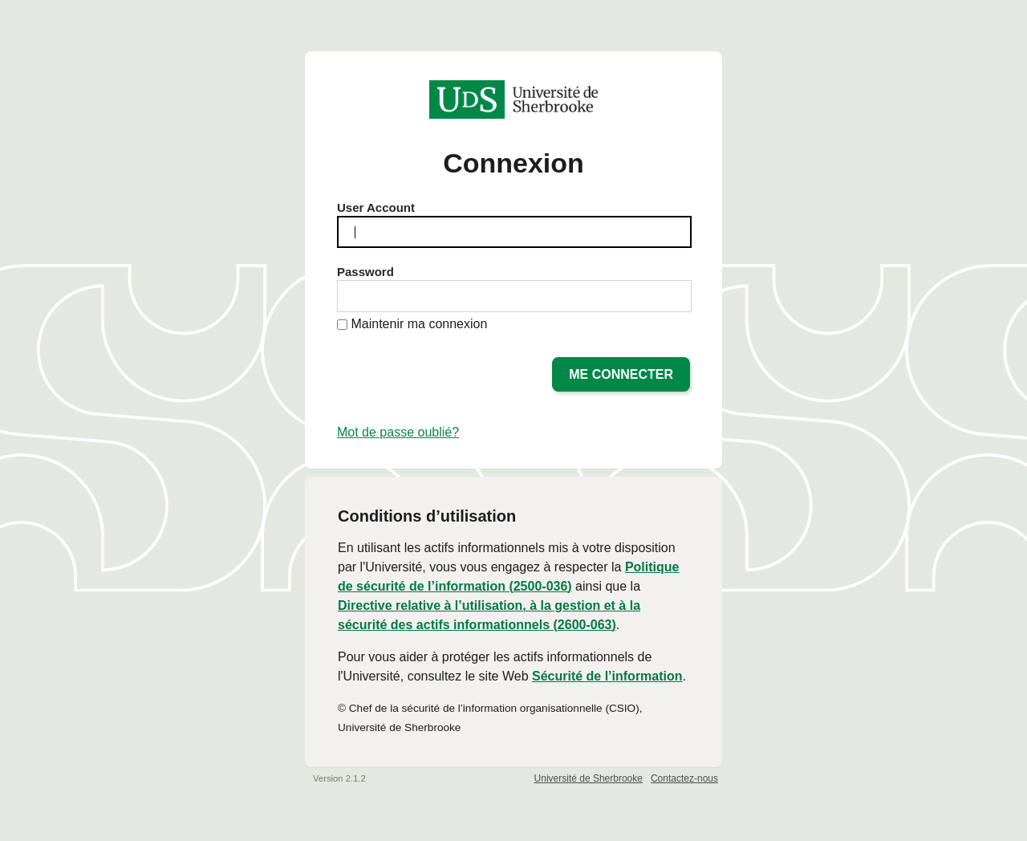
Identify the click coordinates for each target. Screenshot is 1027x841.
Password (365, 271)
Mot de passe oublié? (398, 432)
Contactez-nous (684, 778)
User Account (376, 207)
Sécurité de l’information (607, 676)
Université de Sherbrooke (588, 778)
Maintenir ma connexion (419, 324)
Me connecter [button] (621, 374)
